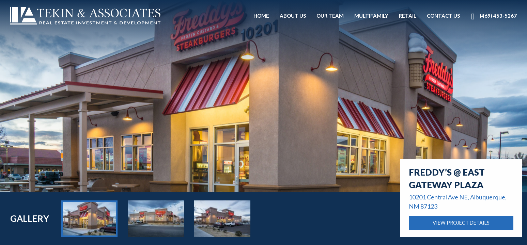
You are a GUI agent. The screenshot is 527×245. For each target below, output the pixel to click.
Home (17, 212)
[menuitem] (261, 16)
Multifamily (105, 212)
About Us (42, 212)
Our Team (72, 212)
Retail (133, 212)
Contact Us (162, 212)
